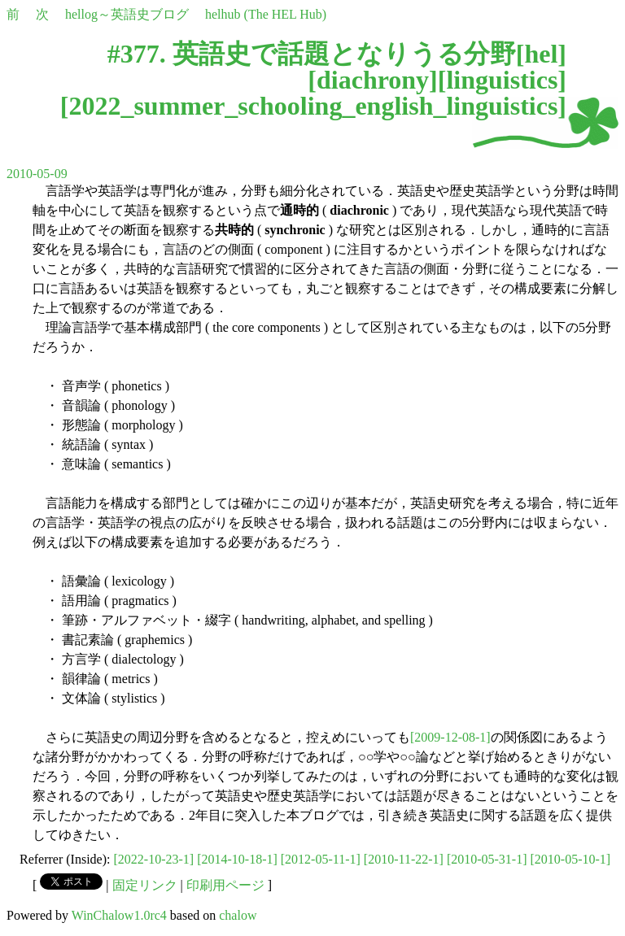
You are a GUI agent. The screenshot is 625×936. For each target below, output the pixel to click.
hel (540, 53)
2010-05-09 (37, 174)
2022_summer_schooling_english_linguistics (312, 105)
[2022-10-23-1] (154, 859)
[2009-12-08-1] (450, 737)
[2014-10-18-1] (237, 859)
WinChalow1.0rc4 (119, 915)
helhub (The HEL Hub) (265, 14)
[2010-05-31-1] (487, 859)
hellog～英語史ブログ (127, 14)
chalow (237, 915)
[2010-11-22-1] (404, 859)
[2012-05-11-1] (321, 859)
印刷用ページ (225, 885)
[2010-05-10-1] (571, 859)
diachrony (373, 79)
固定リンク (144, 885)
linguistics (501, 79)
